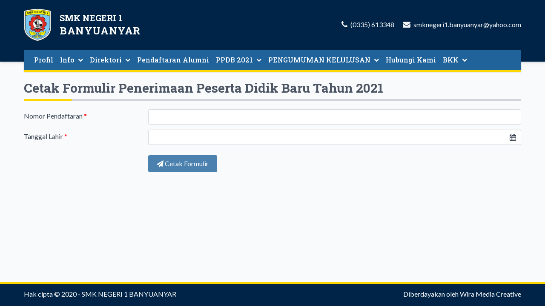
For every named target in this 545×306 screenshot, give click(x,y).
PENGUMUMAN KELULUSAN (323, 59)
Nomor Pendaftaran (55, 116)
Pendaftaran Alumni (173, 59)
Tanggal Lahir (45, 136)
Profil (43, 59)
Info (71, 59)
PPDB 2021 (238, 59)
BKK (455, 59)
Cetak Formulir (183, 163)
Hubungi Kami (411, 59)
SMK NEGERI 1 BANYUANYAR (129, 294)
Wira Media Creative (490, 294)
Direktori (110, 59)
